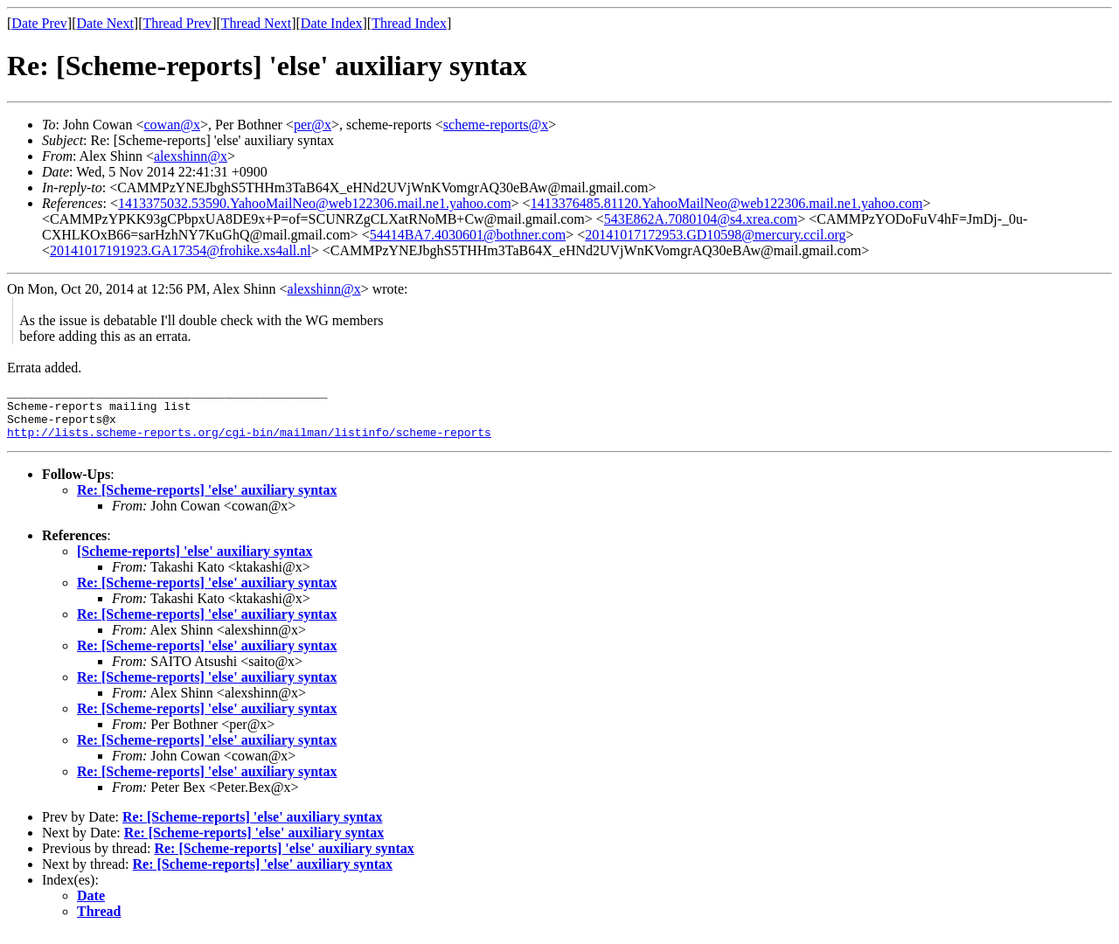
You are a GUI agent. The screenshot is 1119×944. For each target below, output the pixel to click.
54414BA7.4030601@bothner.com (468, 234)
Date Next (105, 23)
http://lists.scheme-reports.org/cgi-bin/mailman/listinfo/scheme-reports (249, 442)
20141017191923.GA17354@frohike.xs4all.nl (180, 250)
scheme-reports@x (495, 124)
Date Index (332, 23)
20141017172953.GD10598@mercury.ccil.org (715, 234)
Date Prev (39, 23)
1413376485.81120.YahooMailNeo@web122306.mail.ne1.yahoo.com (727, 203)
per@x (312, 124)
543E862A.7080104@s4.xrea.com (700, 219)
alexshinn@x (190, 156)
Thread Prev (177, 23)
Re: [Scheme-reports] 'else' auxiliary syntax (207, 500)
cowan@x (171, 124)
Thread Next (256, 23)
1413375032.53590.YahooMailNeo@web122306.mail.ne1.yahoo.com (314, 203)
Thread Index (409, 23)
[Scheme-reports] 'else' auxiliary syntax (194, 561)
